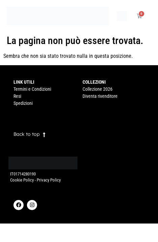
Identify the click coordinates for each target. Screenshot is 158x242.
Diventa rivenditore (100, 96)
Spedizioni (23, 103)
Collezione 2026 (98, 89)
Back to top (26, 134)
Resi (17, 96)
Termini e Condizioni (32, 89)
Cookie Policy (22, 180)
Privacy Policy (49, 180)
